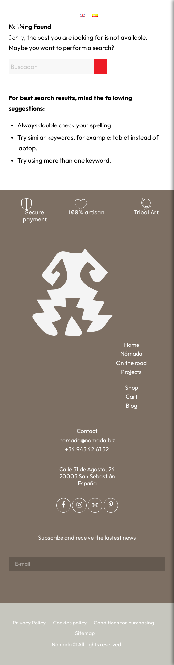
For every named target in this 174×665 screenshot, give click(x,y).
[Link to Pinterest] (92, 5)
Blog (131, 405)
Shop (131, 387)
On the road (131, 363)
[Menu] (161, 31)
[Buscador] (58, 66)
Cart (131, 396)
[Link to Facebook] (73, 5)
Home (131, 344)
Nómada (131, 353)
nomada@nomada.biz (87, 440)
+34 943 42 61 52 (87, 449)
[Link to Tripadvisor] (101, 5)
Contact (87, 431)
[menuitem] (82, 15)
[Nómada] (44, 31)
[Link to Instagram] (82, 5)
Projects (131, 371)
